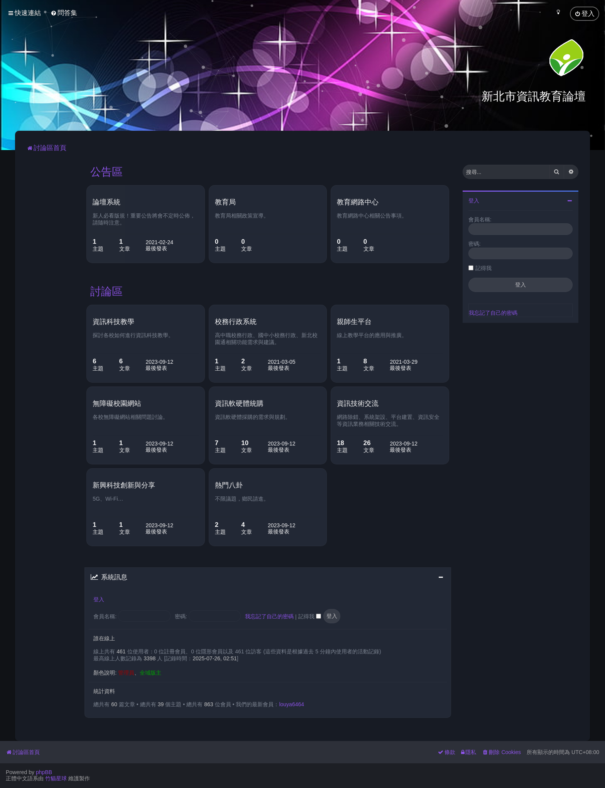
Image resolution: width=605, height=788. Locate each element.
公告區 (106, 170)
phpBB (44, 772)
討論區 (106, 290)
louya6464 (291, 703)
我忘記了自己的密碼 (269, 615)
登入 (98, 598)
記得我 (309, 615)
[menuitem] (64, 13)
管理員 (126, 671)
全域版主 (150, 671)
